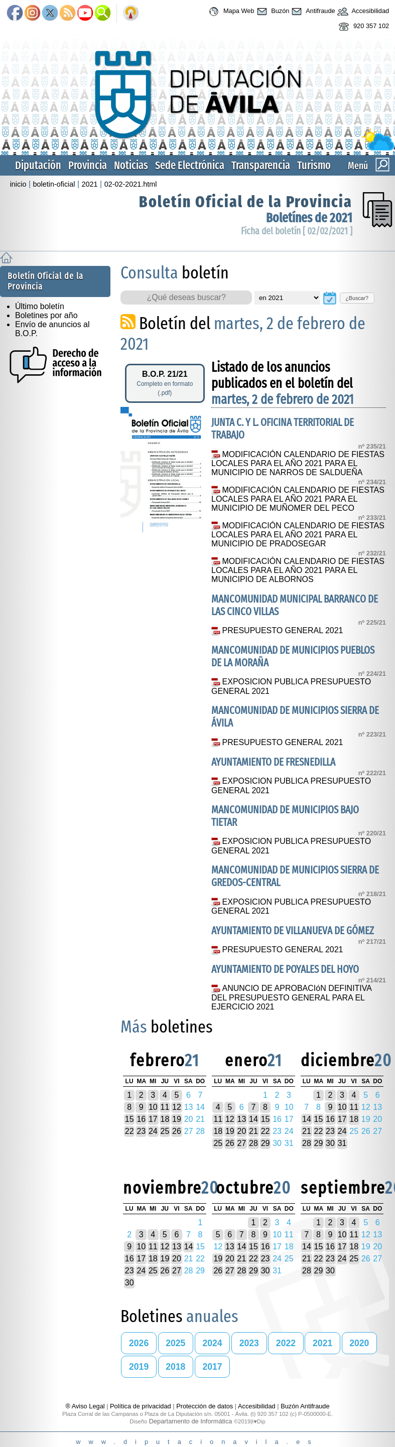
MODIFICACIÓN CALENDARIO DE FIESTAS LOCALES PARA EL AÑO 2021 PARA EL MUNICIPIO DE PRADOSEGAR (297, 534)
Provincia (87, 165)
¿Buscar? (356, 298)
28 (253, 1143)
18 (165, 1119)
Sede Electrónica (189, 165)
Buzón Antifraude (305, 1406)
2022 (286, 1343)
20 (241, 1131)
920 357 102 (362, 26)
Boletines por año (46, 315)
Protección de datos (204, 1406)
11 (165, 1107)
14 (253, 1119)
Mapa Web (230, 11)
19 (176, 1119)
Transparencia (260, 165)
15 (129, 1119)
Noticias (131, 165)
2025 (175, 1343)
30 (330, 1143)
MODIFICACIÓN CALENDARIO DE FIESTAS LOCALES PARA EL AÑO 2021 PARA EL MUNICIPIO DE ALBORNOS (297, 570)
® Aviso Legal (85, 1406)
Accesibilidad (362, 11)
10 (153, 1107)
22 (129, 1131)
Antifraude (312, 11)
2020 (359, 1343)
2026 (139, 1343)
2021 (90, 184)
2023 (249, 1343)
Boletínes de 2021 (309, 218)
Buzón (272, 11)
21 (253, 1131)
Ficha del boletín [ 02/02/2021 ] (296, 231)
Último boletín (39, 306)
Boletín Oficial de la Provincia (245, 201)
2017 (212, 1367)
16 (141, 1119)
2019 (139, 1367)
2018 (175, 1367)
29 (265, 1143)
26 (176, 1131)
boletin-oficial (54, 184)
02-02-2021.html (130, 184)
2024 (212, 1343)
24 (153, 1131)
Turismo (314, 165)
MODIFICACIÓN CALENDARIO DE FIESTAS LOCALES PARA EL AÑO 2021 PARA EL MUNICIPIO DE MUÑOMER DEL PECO (297, 499)
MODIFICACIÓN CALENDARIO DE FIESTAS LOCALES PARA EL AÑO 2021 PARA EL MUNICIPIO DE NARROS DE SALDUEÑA (297, 463)
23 (141, 1131)
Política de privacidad (140, 1406)
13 (241, 1119)
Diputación (38, 165)
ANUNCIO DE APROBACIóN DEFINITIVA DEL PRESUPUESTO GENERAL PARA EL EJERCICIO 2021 (291, 997)
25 (165, 1131)
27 (241, 1143)
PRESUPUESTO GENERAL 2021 (282, 630)
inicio (18, 184)
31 (342, 1143)
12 (176, 1107)
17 (153, 1119)
